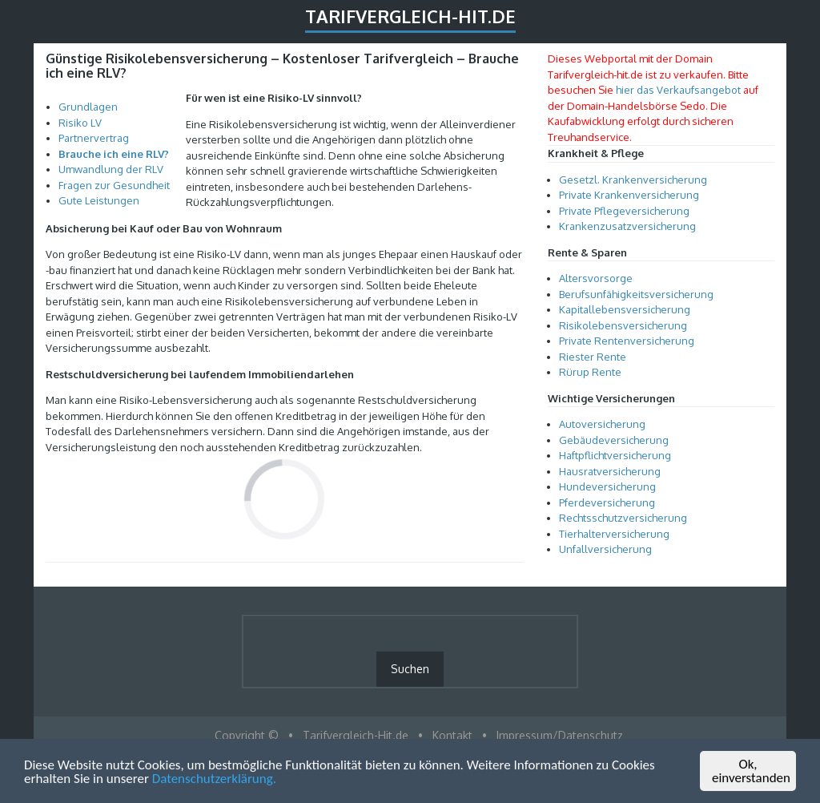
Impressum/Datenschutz (559, 735)
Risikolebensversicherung (623, 325)
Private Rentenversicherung (626, 340)
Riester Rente (592, 356)
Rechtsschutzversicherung (623, 517)
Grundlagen (88, 106)
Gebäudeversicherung (614, 440)
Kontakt (452, 735)
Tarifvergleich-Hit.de (410, 16)
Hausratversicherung (610, 471)
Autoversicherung (602, 424)
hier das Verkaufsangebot (678, 89)
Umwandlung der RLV (110, 169)
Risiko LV (80, 122)
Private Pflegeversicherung (624, 210)
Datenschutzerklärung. (214, 779)
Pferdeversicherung (607, 502)
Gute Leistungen (98, 200)
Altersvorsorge (596, 278)
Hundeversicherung (607, 486)
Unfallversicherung (605, 549)
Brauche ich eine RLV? (113, 153)
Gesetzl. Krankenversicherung (633, 179)
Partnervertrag (93, 137)
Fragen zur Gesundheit (114, 185)
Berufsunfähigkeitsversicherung (636, 294)
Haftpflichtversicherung (615, 455)
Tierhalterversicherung (614, 533)
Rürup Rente (590, 371)
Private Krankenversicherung (629, 194)
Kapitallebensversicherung (624, 309)
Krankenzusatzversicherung (627, 226)
